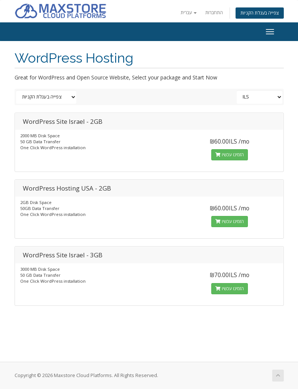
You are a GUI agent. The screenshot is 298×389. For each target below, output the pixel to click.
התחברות (214, 12)
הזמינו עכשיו (229, 154)
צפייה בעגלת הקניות (259, 13)
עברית (189, 12)
